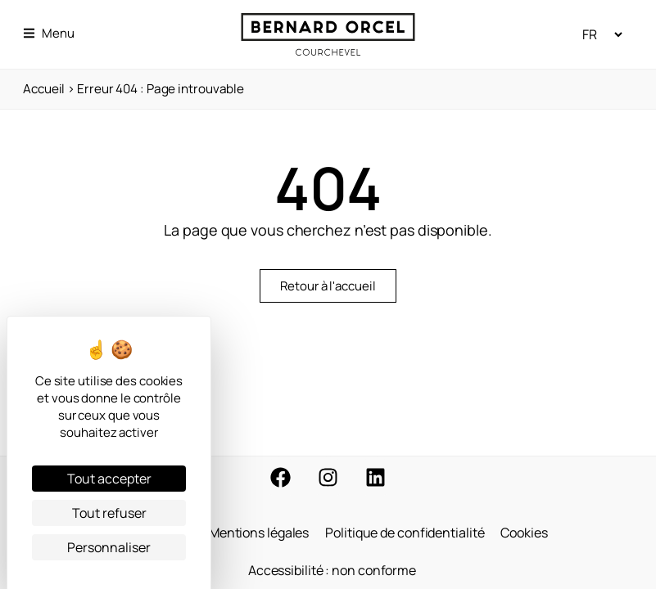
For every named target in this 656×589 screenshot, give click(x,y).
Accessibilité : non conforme (332, 570)
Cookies (523, 533)
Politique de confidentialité (404, 533)
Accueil (44, 88)
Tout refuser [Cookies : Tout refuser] (109, 513)
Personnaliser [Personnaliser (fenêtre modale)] (109, 547)
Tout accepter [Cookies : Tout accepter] (109, 479)
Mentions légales (259, 533)
